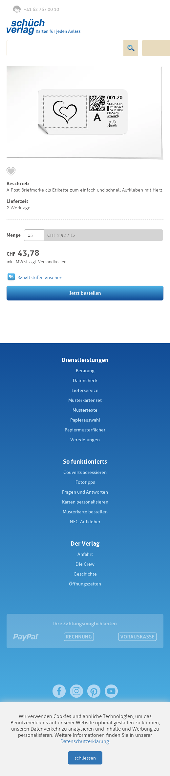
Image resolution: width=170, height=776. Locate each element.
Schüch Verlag (43, 27)
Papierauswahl (85, 420)
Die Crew (85, 564)
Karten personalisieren (85, 502)
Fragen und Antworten (85, 492)
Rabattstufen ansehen (39, 277)
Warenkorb (156, 9)
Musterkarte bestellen (85, 512)
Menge (14, 235)
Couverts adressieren (85, 472)
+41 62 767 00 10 (36, 9)
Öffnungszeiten (85, 584)
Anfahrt (85, 554)
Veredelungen (85, 440)
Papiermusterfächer (85, 430)
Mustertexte (85, 410)
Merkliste (128, 9)
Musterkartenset (85, 400)
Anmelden (142, 9)
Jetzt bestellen (85, 293)
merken (11, 171)
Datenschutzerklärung (84, 741)
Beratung (85, 371)
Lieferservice (85, 390)
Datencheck (85, 380)
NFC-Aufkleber (85, 522)
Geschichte (85, 574)
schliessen (85, 758)
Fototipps (85, 482)
